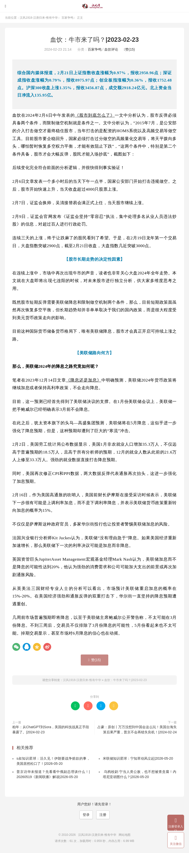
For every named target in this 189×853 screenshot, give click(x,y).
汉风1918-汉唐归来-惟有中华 (94, 6)
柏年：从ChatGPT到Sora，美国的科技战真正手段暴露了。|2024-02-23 (50, 729)
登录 (86, 815)
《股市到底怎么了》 (95, 115)
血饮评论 (111, 49)
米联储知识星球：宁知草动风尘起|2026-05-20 (138, 758)
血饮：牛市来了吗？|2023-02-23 (94, 39)
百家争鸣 (67, 17)
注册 (102, 815)
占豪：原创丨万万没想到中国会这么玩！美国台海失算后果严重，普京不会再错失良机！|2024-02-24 (137, 729)
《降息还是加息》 (83, 380)
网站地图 (124, 835)
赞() (129, 49)
